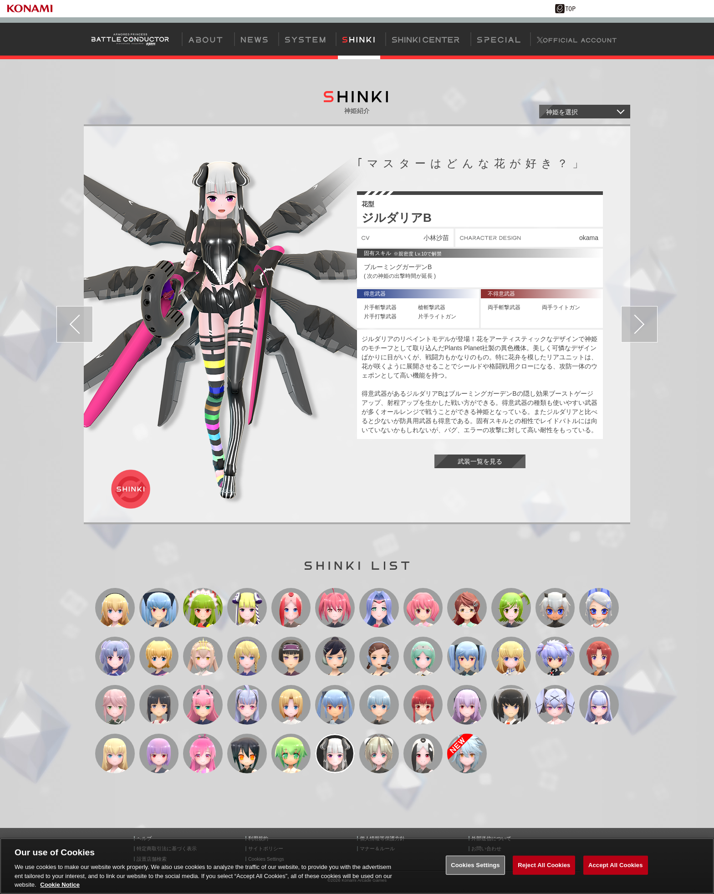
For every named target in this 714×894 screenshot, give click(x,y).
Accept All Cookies (615, 865)
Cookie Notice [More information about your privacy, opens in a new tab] (60, 884)
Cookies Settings (475, 865)
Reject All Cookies (544, 865)
